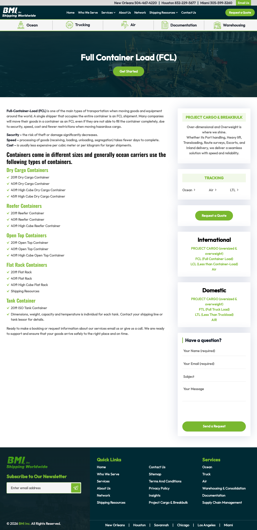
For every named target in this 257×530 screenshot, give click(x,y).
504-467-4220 (145, 3)
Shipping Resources (162, 12)
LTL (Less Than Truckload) (214, 314)
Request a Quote (240, 12)
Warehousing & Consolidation (224, 488)
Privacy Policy (159, 488)
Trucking (82, 24)
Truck (206, 474)
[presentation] (204, 409)
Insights (154, 495)
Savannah (161, 525)
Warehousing (234, 25)
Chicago (183, 525)
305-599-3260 (221, 3)
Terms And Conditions (165, 481)
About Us (125, 12)
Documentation (183, 25)
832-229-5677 (185, 3)
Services (107, 12)
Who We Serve (88, 12)
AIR (214, 320)
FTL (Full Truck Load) (214, 309)
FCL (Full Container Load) (214, 259)
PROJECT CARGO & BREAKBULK (214, 117)
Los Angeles (206, 525)
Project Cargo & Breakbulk (168, 502)
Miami (228, 525)
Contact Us (188, 12)
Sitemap (155, 474)
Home (70, 12)
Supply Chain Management (222, 502)
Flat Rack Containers (27, 264)
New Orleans (115, 525)
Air (133, 24)
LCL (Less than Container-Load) (214, 264)
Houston (139, 525)
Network (140, 12)
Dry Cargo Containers (27, 169)
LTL (232, 190)
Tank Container (21, 300)
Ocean (32, 25)
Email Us (243, 3)
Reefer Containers (24, 205)
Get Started (129, 71)
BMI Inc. (24, 523)
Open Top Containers (27, 235)
